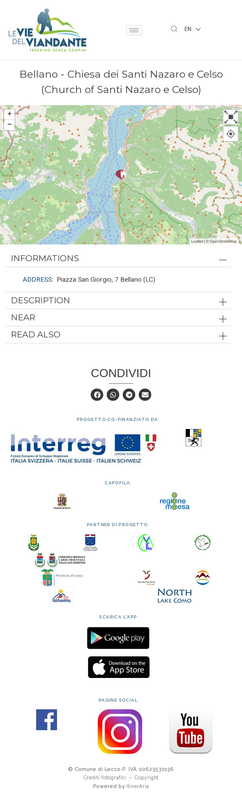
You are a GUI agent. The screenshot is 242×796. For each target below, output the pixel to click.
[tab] (118, 258)
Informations (45, 258)
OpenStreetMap (223, 241)
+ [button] (9, 114)
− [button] (9, 125)
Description (40, 300)
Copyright (146, 777)
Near (23, 317)
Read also (35, 334)
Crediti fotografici (105, 777)
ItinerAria (138, 786)
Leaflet (197, 241)
